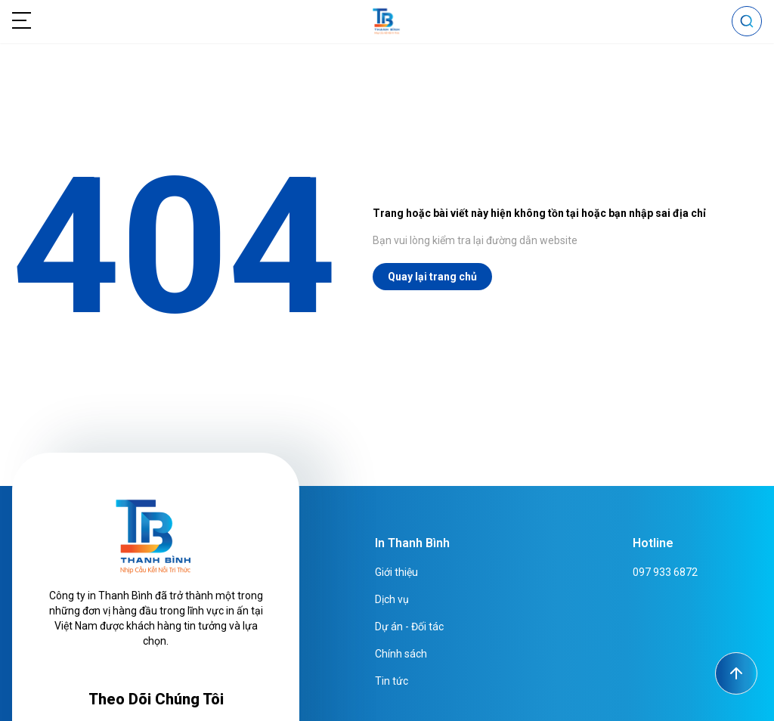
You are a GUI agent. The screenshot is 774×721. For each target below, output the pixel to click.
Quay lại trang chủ (432, 277)
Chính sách (401, 654)
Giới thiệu (396, 572)
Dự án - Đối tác (409, 626)
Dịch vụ (392, 599)
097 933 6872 (665, 572)
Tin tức (391, 681)
